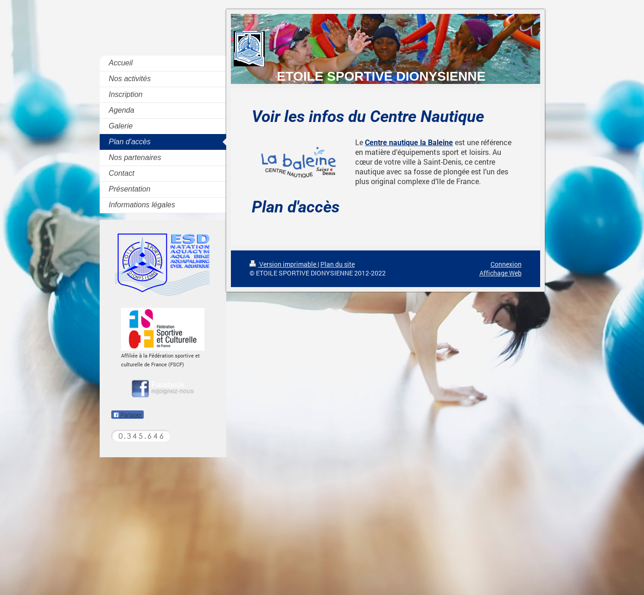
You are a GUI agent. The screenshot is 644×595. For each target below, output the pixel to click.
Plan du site (337, 264)
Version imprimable (283, 264)
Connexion (506, 264)
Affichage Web (500, 273)
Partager (127, 415)
